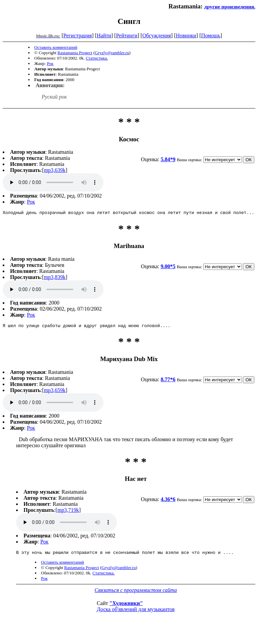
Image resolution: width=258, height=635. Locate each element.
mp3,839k (55, 278)
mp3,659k (55, 392)
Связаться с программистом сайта (136, 593)
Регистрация (77, 35)
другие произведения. (229, 6)
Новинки (186, 35)
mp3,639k (55, 170)
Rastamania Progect (74, 52)
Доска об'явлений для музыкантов (136, 612)
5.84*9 (168, 159)
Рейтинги (126, 35)
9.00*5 (168, 267)
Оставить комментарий (55, 47)
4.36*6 (168, 501)
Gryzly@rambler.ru (112, 52)
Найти (104, 35)
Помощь (210, 35)
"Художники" (126, 606)
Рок (50, 63)
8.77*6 (168, 381)
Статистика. (97, 58)
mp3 (53, 182)
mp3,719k (68, 512)
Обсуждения (156, 35)
